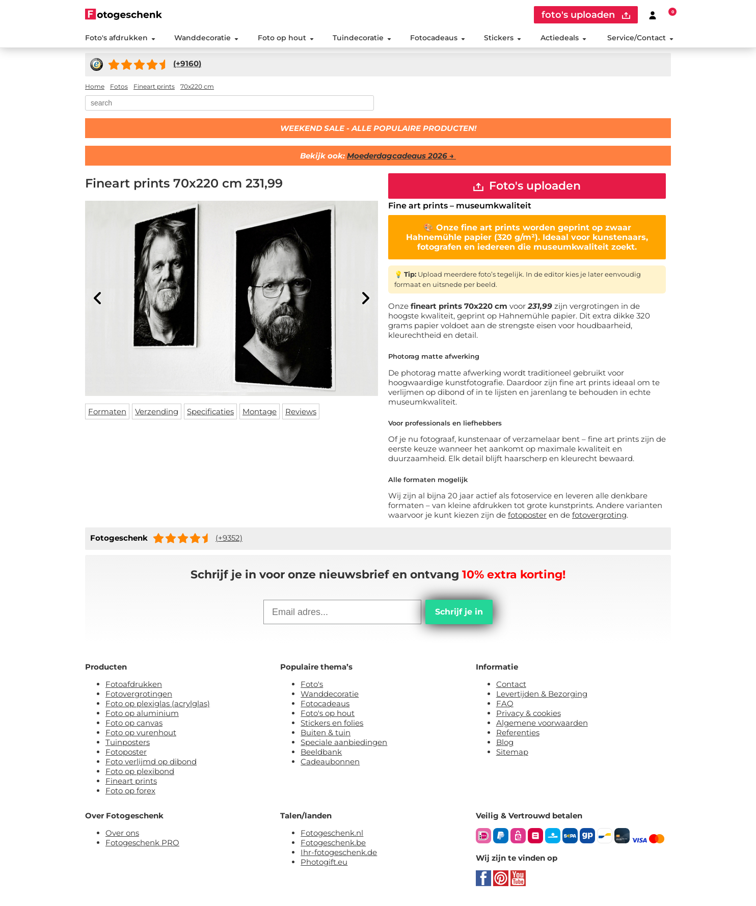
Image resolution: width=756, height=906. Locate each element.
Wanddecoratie (206, 37)
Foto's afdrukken (120, 37)
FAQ (505, 703)
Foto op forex (130, 790)
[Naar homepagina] (123, 14)
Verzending (156, 411)
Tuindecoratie (362, 37)
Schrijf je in (459, 612)
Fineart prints (131, 781)
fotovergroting (599, 515)
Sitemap (512, 752)
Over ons (122, 833)
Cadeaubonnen (330, 761)
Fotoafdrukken (133, 684)
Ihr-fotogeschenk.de (339, 852)
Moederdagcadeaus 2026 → (401, 156)
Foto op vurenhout (140, 732)
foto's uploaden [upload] (586, 14)
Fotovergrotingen (138, 694)
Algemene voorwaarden (542, 723)
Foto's (312, 684)
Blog (505, 742)
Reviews (300, 411)
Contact (511, 684)
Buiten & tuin (325, 732)
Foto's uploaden (527, 186)
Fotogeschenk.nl (332, 833)
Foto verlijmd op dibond (151, 761)
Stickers (502, 37)
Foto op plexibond (139, 771)
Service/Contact (640, 37)
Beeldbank (321, 752)
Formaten (107, 411)
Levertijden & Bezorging (541, 694)
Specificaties (210, 411)
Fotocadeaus (437, 37)
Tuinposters (127, 742)
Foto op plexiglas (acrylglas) (157, 703)
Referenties (517, 732)
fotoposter (527, 515)
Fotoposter (126, 752)
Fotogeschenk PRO (142, 842)
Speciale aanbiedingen (344, 742)
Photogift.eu (324, 862)
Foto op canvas (134, 723)
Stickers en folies (332, 723)
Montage (259, 411)
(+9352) (228, 538)
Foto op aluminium (142, 713)
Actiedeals (563, 37)
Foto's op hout (328, 713)
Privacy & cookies (528, 713)
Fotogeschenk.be (333, 842)
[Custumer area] (652, 14)
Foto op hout (286, 37)
